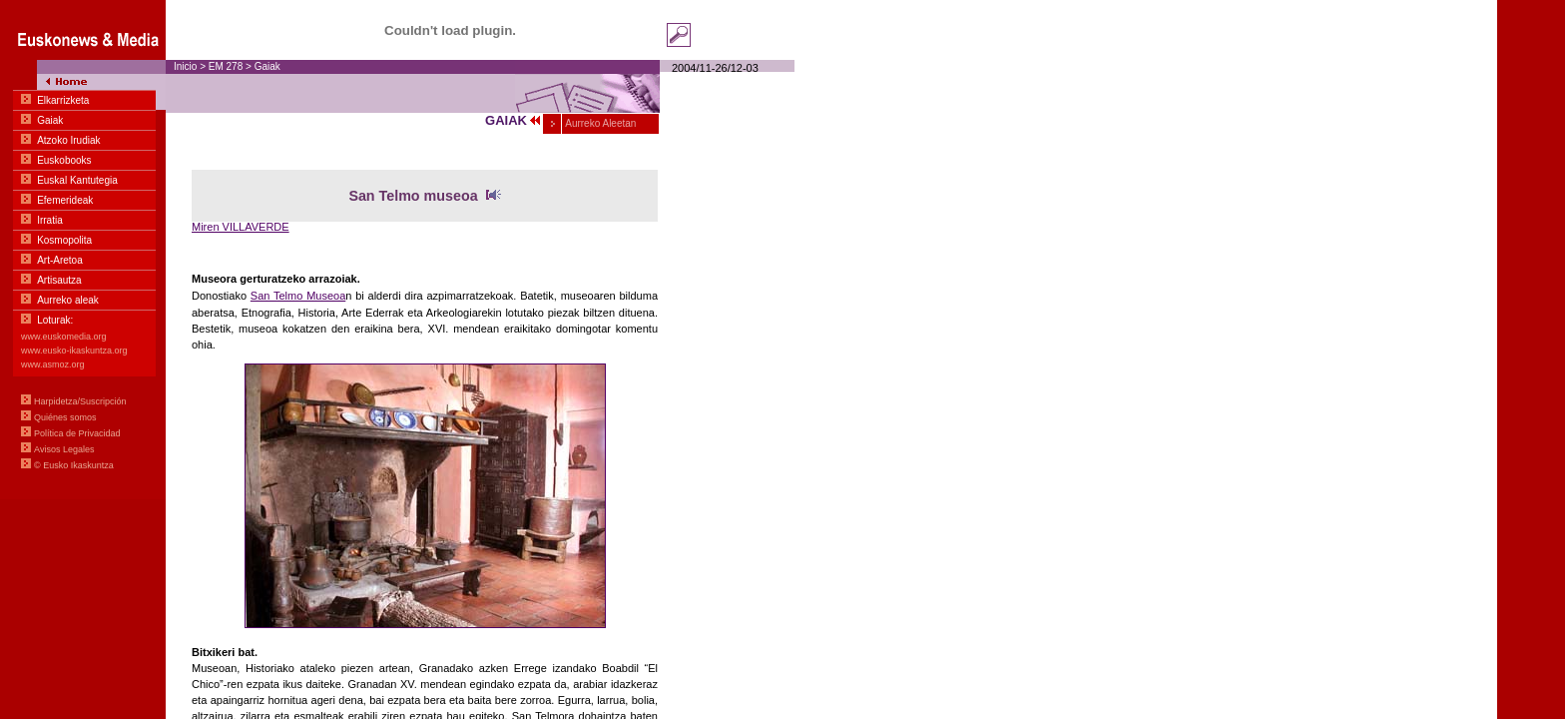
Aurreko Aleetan (599, 123)
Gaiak (267, 66)
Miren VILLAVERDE (240, 227)
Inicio (185, 66)
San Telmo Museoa (298, 296)
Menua (83, 249)
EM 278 (226, 66)
